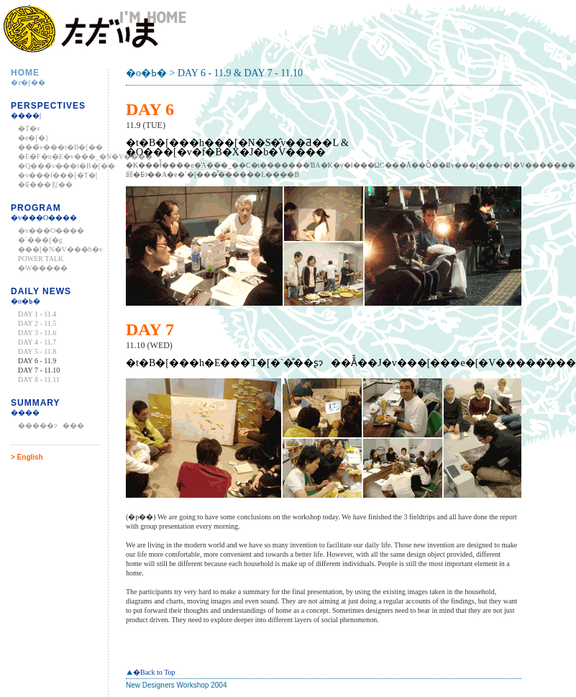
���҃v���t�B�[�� (60, 147)
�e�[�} (33, 138)
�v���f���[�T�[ (58, 175)
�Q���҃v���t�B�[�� (66, 166)
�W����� (43, 268)
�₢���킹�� (45, 184)
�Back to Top (150, 672)
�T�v (29, 128)
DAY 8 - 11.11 (39, 379)
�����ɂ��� (51, 425)
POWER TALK (40, 259)
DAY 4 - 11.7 (37, 342)
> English (27, 457)
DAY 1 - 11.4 (37, 314)
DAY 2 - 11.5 (37, 323)
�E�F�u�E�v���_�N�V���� (85, 156)
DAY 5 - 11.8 (37, 351)
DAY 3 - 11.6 (37, 333)
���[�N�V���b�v (60, 249)
